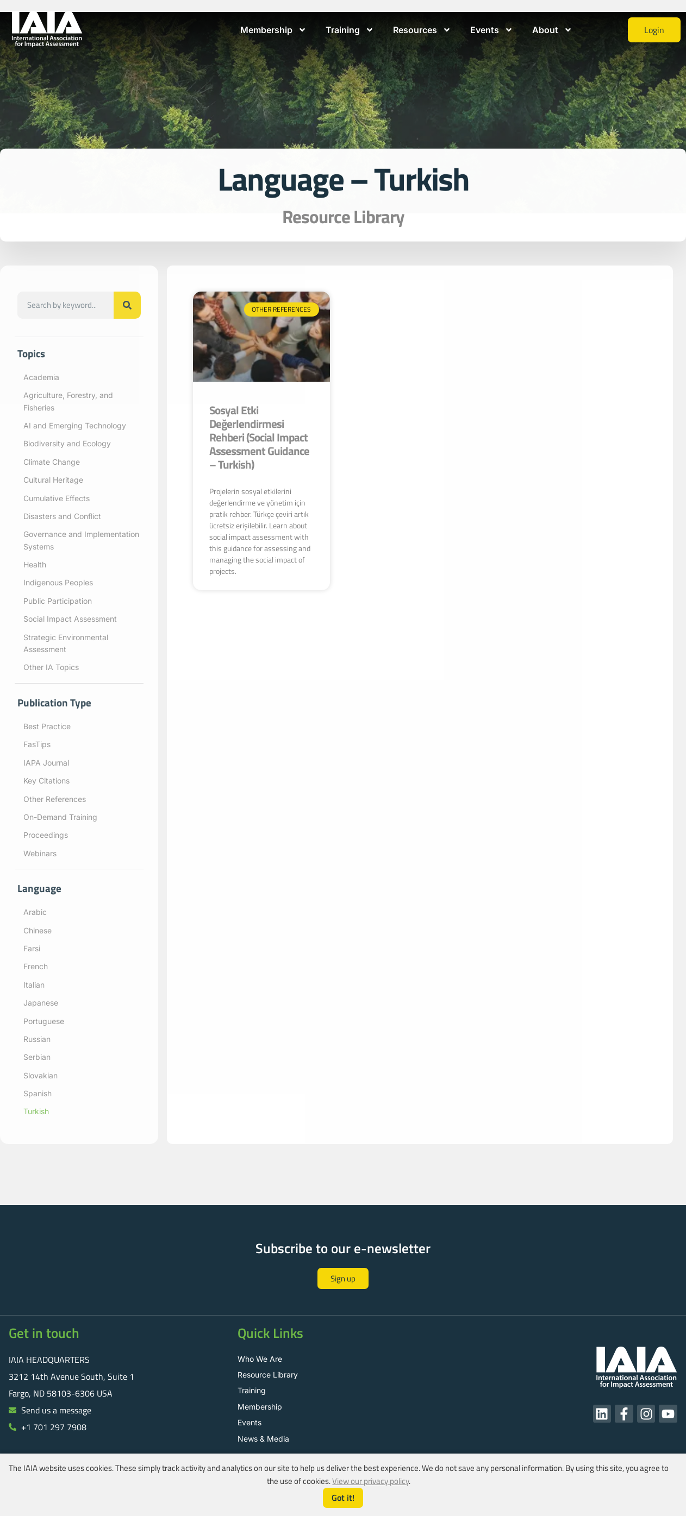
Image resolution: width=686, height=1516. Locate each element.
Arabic (35, 912)
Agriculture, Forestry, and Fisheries (68, 401)
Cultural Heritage (53, 479)
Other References (54, 799)
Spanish (37, 1093)
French (35, 966)
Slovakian (40, 1075)
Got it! (343, 1497)
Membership (273, 30)
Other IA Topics (51, 667)
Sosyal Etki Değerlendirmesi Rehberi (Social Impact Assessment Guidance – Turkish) (259, 437)
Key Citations (46, 780)
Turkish (36, 1111)
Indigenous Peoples (58, 582)
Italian (34, 984)
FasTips (37, 744)
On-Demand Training (60, 817)
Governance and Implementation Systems (81, 540)
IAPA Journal (46, 762)
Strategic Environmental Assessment (65, 643)
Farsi (31, 948)
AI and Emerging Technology (74, 425)
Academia (41, 377)
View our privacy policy (370, 1481)
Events (491, 30)
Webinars (40, 853)
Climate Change (51, 461)
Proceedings (45, 834)
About (552, 30)
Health (34, 564)
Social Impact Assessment (70, 618)
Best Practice (47, 726)
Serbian (37, 1057)
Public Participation (57, 600)
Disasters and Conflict (62, 516)
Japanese (40, 1002)
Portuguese (43, 1021)
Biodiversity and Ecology (67, 443)
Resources (422, 30)
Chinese (37, 930)
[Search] (127, 305)
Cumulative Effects (56, 498)
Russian (37, 1039)
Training (350, 30)
